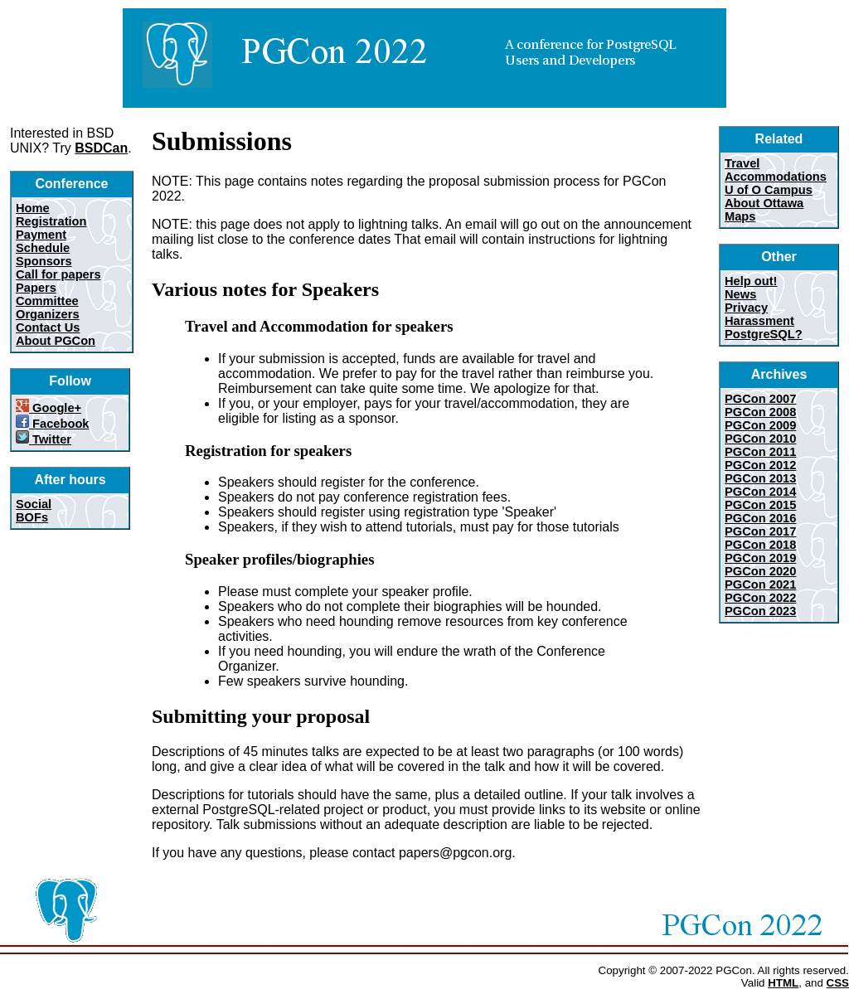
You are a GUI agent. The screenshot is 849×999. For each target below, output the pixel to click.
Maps (740, 216)
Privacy (746, 307)
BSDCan (101, 148)
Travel (742, 163)
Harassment (759, 320)
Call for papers (58, 274)
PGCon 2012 (760, 465)
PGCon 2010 (760, 438)
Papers (36, 287)
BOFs (32, 517)
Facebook (53, 423)
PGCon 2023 (760, 611)
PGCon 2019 (760, 558)
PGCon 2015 (760, 505)
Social (33, 504)
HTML (783, 983)
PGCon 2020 (760, 571)
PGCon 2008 (760, 412)
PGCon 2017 (760, 531)
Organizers (48, 314)
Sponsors (44, 261)
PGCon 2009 (760, 425)
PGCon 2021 (760, 584)
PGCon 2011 (760, 451)
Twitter (43, 439)
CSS (838, 983)
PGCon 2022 (760, 597)
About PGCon (55, 340)
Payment (41, 234)
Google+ (48, 408)
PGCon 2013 (760, 478)
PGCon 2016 (760, 518)
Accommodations (776, 176)
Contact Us (48, 327)
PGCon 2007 (760, 398)
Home (33, 208)
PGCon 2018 (760, 544)
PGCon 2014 (760, 491)
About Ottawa (764, 203)
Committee (47, 301)
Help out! (751, 281)
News (740, 294)
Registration (51, 221)
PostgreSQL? (764, 334)
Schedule (43, 248)
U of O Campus (769, 189)
